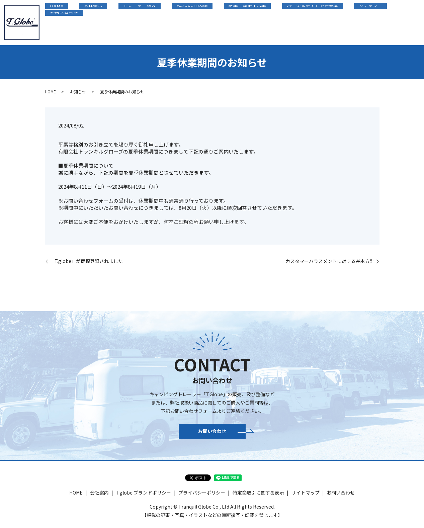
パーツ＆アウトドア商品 (314, 21)
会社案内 (132, 21)
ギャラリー (363, 21)
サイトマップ (305, 496)
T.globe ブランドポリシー (143, 496)
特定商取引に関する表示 (258, 496)
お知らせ (78, 91)
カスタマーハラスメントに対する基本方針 (329, 261)
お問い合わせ (400, 21)
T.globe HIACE (213, 21)
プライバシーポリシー (201, 496)
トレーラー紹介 (169, 21)
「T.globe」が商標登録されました (86, 261)
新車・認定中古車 (258, 21)
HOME (105, 21)
